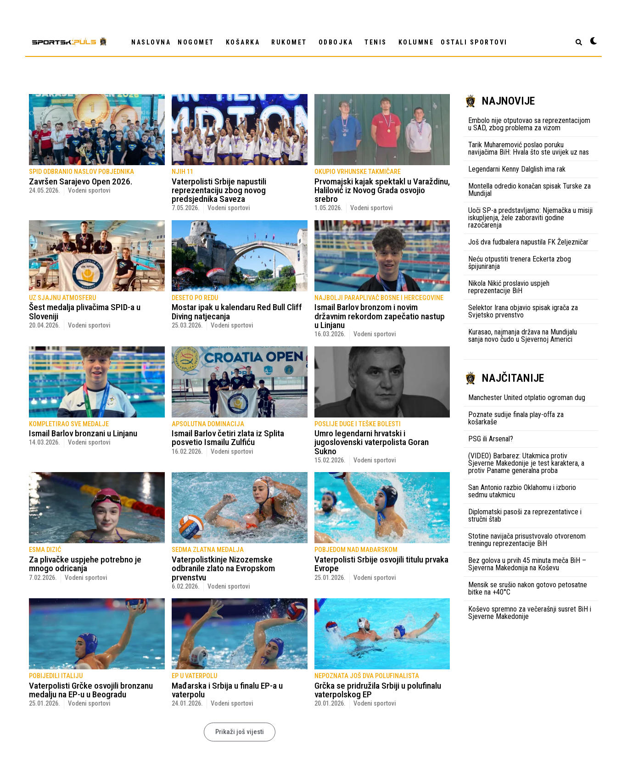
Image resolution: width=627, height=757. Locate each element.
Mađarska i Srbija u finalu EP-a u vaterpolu (227, 690)
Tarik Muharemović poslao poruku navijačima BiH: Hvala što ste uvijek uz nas (528, 148)
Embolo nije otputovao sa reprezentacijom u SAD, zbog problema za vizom (529, 124)
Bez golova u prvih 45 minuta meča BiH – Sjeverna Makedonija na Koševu (527, 564)
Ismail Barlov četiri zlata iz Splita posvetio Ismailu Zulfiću (228, 437)
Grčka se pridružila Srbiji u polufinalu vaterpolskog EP (377, 690)
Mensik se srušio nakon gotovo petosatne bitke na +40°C (527, 588)
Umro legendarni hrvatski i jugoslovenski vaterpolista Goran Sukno (371, 442)
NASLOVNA (151, 42)
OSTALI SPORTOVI (476, 42)
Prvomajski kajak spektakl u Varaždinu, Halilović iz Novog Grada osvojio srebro (382, 190)
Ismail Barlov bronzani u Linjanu (83, 433)
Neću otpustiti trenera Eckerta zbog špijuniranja (519, 263)
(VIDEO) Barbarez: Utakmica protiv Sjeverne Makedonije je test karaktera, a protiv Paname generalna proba (526, 463)
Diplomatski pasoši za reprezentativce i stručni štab (525, 515)
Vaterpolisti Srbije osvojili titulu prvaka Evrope (381, 563)
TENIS (378, 42)
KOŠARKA (245, 42)
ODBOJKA (338, 42)
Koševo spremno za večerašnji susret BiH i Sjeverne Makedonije (529, 613)
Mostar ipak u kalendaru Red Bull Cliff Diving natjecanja (237, 311)
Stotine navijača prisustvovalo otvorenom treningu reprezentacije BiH (527, 540)
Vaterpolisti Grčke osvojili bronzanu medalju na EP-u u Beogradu (91, 690)
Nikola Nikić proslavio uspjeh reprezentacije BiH (508, 287)
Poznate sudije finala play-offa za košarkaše (516, 418)
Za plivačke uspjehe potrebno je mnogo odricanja (85, 563)
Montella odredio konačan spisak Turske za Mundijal (529, 190)
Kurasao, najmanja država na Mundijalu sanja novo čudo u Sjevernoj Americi (522, 336)
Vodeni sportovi (89, 191)
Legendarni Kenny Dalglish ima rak (516, 169)
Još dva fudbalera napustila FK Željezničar (528, 242)
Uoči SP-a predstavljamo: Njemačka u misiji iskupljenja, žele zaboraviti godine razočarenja (530, 217)
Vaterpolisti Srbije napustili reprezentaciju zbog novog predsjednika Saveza (219, 190)
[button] (239, 732)
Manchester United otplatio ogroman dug (526, 397)
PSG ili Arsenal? (490, 438)
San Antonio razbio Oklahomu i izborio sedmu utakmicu (522, 491)
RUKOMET (291, 42)
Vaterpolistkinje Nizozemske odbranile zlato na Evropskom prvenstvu (223, 568)
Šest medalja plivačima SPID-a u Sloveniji (84, 311)
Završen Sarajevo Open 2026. (81, 181)
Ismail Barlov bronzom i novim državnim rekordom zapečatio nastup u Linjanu (379, 316)
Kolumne (416, 42)
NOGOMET (198, 42)
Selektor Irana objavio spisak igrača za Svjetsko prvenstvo (523, 311)
